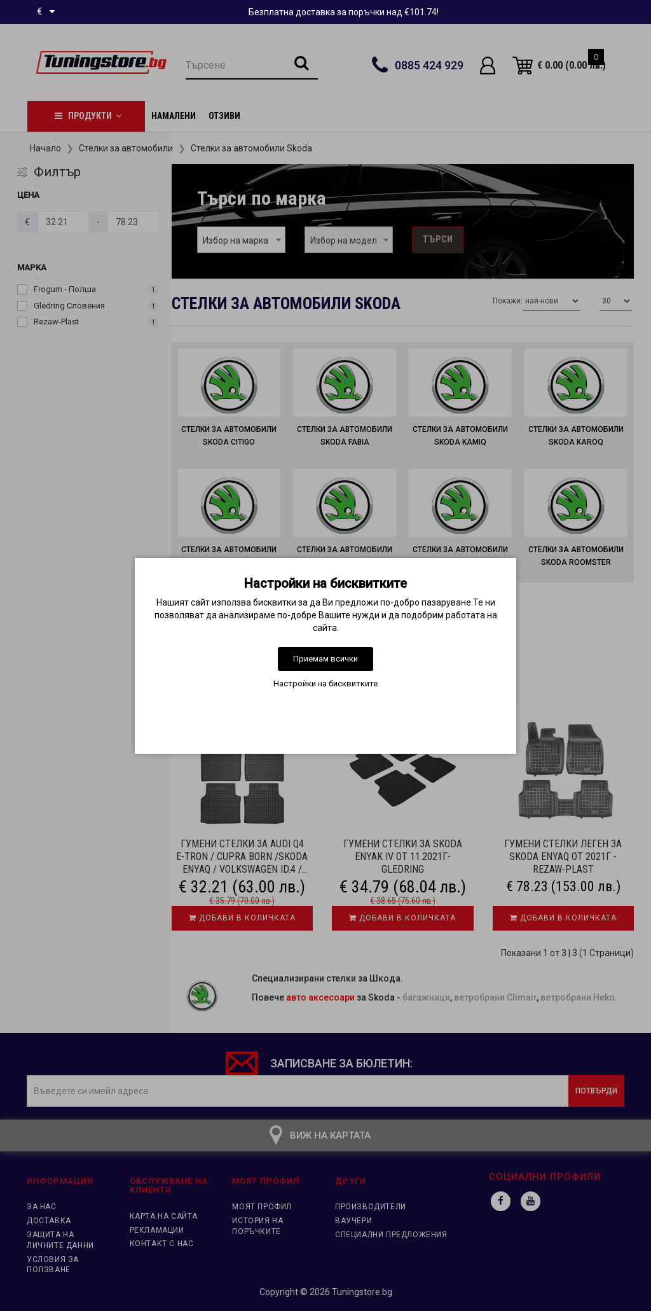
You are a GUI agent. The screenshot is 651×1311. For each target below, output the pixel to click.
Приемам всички (325, 658)
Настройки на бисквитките (325, 683)
